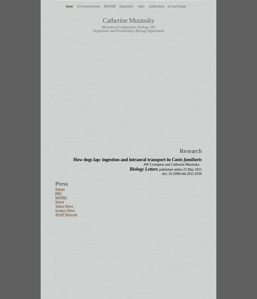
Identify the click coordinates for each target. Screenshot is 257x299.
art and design (179, 6)
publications (157, 6)
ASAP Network (66, 215)
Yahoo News (64, 206)
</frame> (128, 87)
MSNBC (61, 198)
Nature (60, 189)
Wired (59, 202)
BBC (58, 193)
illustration (126, 6)
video (141, 6)
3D (88, 6)
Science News (65, 210)
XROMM (110, 6)
